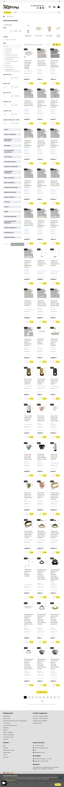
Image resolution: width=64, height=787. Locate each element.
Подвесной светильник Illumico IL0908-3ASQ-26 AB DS (54, 224)
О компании (6, 723)
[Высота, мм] (7, 96)
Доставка (6, 727)
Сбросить (7, 244)
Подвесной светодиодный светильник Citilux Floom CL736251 (55, 534)
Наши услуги (7, 718)
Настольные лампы (8, 750)
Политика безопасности (10, 725)
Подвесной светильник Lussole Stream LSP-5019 (55, 263)
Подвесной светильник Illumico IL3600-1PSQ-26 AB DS (41, 104)
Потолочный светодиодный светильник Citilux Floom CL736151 (28, 534)
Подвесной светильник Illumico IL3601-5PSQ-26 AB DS (28, 103)
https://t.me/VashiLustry (41, 747)
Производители (37, 723)
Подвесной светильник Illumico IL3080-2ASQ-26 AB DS (54, 104)
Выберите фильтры (17, 244)
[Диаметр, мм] (7, 77)
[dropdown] (4, 1)
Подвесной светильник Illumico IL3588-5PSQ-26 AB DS (55, 183)
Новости (5, 739)
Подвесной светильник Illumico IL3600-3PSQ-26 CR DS (28, 184)
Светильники (7, 752)
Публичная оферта (8, 734)
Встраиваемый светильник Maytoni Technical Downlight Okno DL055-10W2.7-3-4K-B (41, 574)
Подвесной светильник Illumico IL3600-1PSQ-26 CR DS (41, 184)
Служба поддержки (40, 713)
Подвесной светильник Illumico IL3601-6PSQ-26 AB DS (41, 303)
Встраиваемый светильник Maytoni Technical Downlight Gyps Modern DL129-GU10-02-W (28, 620)
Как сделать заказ (8, 737)
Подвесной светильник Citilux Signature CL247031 (27, 573)
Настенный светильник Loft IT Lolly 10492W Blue (28, 457)
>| (42, 701)
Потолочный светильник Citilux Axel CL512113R (28, 381)
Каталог (6, 742)
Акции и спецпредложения (40, 716)
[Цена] (6, 31)
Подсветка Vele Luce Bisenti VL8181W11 (40, 341)
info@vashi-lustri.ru (40, 752)
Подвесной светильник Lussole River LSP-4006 (28, 303)
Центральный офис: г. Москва (43, 758)
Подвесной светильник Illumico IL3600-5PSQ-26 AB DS (54, 144)
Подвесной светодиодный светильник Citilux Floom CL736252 (41, 534)
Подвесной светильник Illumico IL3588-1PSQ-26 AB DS (55, 303)
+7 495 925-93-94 (37, 6)
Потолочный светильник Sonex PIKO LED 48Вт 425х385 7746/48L (28, 64)
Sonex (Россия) (28, 71)
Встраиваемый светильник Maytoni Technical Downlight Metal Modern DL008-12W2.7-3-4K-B (55, 575)
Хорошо (58, 784)
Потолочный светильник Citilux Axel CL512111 (54, 381)
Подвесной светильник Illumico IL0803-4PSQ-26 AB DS (28, 264)
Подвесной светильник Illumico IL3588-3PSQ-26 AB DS (28, 223)
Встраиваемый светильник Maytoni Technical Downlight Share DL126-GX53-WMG (55, 619)
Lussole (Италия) (41, 271)
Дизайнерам (6, 716)
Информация (8, 713)
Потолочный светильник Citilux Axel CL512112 (41, 381)
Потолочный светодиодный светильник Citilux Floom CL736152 (55, 496)
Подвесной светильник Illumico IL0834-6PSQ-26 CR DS (28, 144)
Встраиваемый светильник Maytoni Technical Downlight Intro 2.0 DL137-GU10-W (41, 664)
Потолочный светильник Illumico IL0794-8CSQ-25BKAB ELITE (55, 64)
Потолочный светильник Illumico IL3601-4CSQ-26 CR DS (41, 63)
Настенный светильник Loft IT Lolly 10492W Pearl (54, 418)
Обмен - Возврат (8, 732)
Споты (5, 754)
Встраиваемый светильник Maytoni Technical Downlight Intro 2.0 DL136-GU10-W (55, 664)
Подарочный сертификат (40, 720)
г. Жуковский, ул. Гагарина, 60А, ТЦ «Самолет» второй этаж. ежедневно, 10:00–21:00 (46, 768)
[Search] (37, 12)
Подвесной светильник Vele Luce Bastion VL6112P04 (54, 342)
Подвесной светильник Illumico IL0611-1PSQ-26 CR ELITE (41, 144)
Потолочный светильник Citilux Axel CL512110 (28, 418)
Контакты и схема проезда (40, 718)
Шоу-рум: (36, 764)
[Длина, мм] (7, 87)
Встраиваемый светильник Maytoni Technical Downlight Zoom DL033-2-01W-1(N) (41, 619)
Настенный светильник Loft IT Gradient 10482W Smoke (41, 457)
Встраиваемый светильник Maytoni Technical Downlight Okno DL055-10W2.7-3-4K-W (28, 664)
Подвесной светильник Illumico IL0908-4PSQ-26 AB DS (41, 224)
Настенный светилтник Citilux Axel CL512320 (54, 457)
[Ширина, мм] (7, 105)
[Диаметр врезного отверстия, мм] (7, 123)
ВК (35, 750)
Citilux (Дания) (28, 386)
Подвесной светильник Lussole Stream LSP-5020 (41, 263)
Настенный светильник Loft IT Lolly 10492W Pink (41, 418)
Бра (4, 745)
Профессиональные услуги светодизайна (15, 720)
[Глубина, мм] (7, 114)
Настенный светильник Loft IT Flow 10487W (40, 495)
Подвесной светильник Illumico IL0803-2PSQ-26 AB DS (28, 342)
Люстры (5, 747)
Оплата (5, 730)
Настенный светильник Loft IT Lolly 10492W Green (28, 495)
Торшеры (5, 757)
